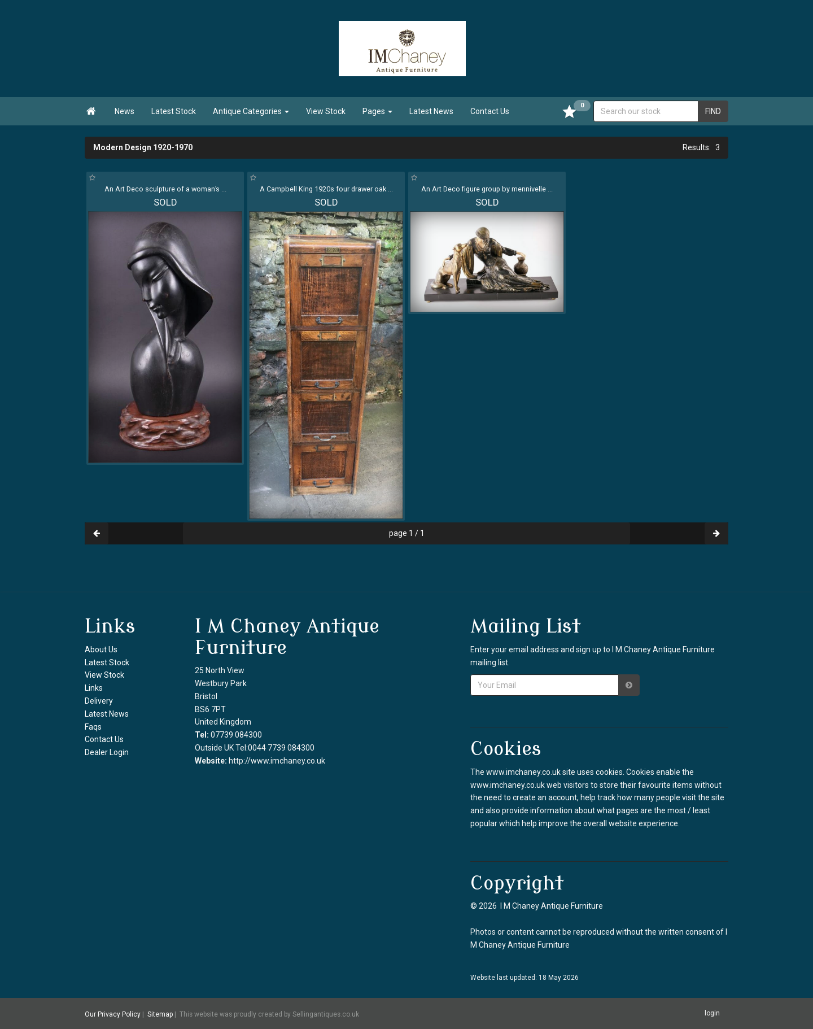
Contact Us (489, 111)
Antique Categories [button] (251, 111)
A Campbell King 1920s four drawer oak (326, 189)
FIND (713, 111)
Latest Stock (173, 111)
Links (94, 687)
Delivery (99, 700)
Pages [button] (377, 111)
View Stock (326, 111)
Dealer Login (107, 752)
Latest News (431, 111)
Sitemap (160, 1014)
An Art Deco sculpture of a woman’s (165, 189)
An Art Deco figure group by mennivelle (487, 189)
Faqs (93, 726)
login (712, 1013)
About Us (101, 649)
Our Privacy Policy (113, 1014)
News (124, 111)
